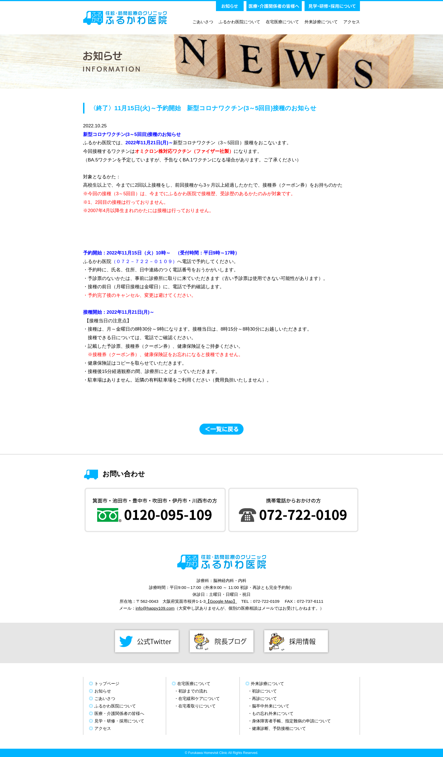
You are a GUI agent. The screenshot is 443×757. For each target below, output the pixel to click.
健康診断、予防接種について (279, 728)
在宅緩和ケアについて (199, 698)
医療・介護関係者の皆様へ (119, 713)
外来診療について (321, 21)
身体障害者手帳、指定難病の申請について (291, 721)
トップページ (106, 683)
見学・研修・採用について (119, 721)
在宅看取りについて (197, 706)
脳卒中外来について (270, 706)
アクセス (351, 21)
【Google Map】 (221, 601)
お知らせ (102, 691)
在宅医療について (282, 21)
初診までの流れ (192, 691)
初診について (264, 691)
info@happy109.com (155, 608)
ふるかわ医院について (239, 21)
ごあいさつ (202, 21)
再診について (264, 698)
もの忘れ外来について (272, 713)
